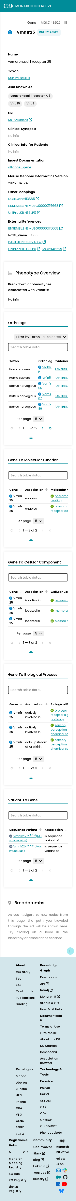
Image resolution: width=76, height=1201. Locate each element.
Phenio (21, 1102)
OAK (43, 1107)
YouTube (41, 1173)
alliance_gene (19, 167)
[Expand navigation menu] (71, 6)
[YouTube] (64, 1183)
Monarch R (50, 997)
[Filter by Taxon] (41, 337)
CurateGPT (48, 1126)
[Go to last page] (49, 428)
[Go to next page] (41, 428)
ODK (43, 1113)
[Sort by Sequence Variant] (39, 829)
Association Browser (49, 1060)
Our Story (23, 972)
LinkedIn (41, 1166)
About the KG (50, 1039)
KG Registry (17, 1180)
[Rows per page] (38, 419)
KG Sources (48, 1046)
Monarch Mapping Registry (15, 1163)
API (44, 984)
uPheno (21, 1089)
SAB (18, 985)
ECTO (20, 1134)
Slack (39, 1153)
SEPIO (20, 1127)
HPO (19, 1095)
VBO (19, 1115)
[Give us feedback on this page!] (70, 951)
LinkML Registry (15, 1189)
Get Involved (42, 1147)
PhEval (45, 1088)
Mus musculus (19, 78)
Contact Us (24, 991)
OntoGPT (47, 1120)
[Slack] (64, 1170)
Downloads (48, 977)
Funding (22, 1004)
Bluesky (40, 1179)
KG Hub (14, 1174)
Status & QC (49, 1003)
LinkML (44, 1094)
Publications (25, 998)
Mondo (21, 1076)
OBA (19, 1108)
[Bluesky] (61, 1190)
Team (20, 979)
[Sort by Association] (45, 489)
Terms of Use (50, 1027)
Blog (38, 1160)
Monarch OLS (19, 1152)
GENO (20, 1121)
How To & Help (51, 1009)
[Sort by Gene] (20, 489)
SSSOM (45, 1101)
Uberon (21, 1083)
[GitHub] (65, 1176)
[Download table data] (30, 437)
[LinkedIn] (58, 1183)
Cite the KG (49, 1033)
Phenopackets (51, 1133)
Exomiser (47, 1081)
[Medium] (58, 1176)
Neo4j (46, 990)
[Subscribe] (58, 1170)
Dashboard (48, 1052)
